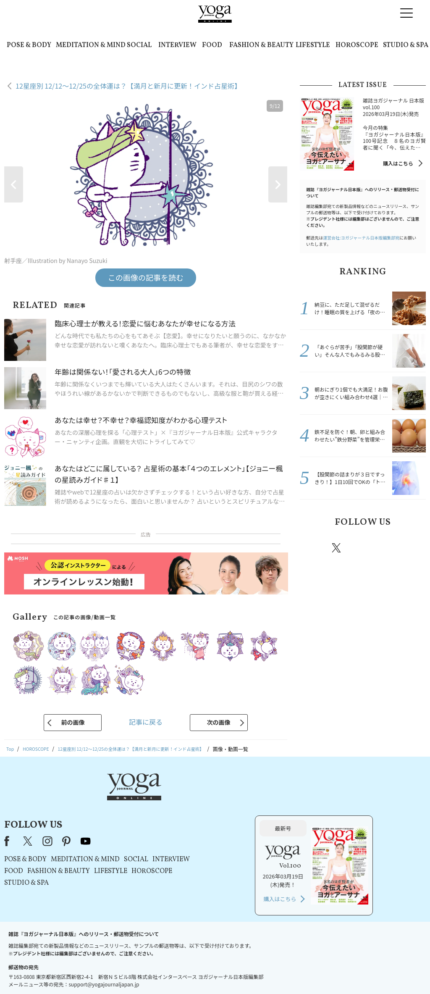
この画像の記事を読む (146, 277)
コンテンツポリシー (256, 971)
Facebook (312, 547)
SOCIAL (139, 45)
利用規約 (159, 971)
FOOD (212, 45)
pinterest (387, 547)
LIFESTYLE (313, 45)
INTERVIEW (177, 45)
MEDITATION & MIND (91, 45)
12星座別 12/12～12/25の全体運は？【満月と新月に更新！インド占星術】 (128, 85)
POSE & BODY (29, 45)
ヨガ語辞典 (363, 971)
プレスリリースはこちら (114, 971)
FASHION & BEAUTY (261, 45)
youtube (191, 799)
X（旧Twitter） (133, 799)
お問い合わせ (65, 971)
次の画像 (219, 722)
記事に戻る (146, 722)
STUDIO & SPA (405, 45)
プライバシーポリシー (201, 971)
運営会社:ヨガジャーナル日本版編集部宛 (361, 237)
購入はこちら (398, 163)
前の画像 (72, 722)
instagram (361, 547)
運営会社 (296, 971)
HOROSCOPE (357, 45)
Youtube (411, 547)
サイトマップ (329, 971)
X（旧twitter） (337, 547)
